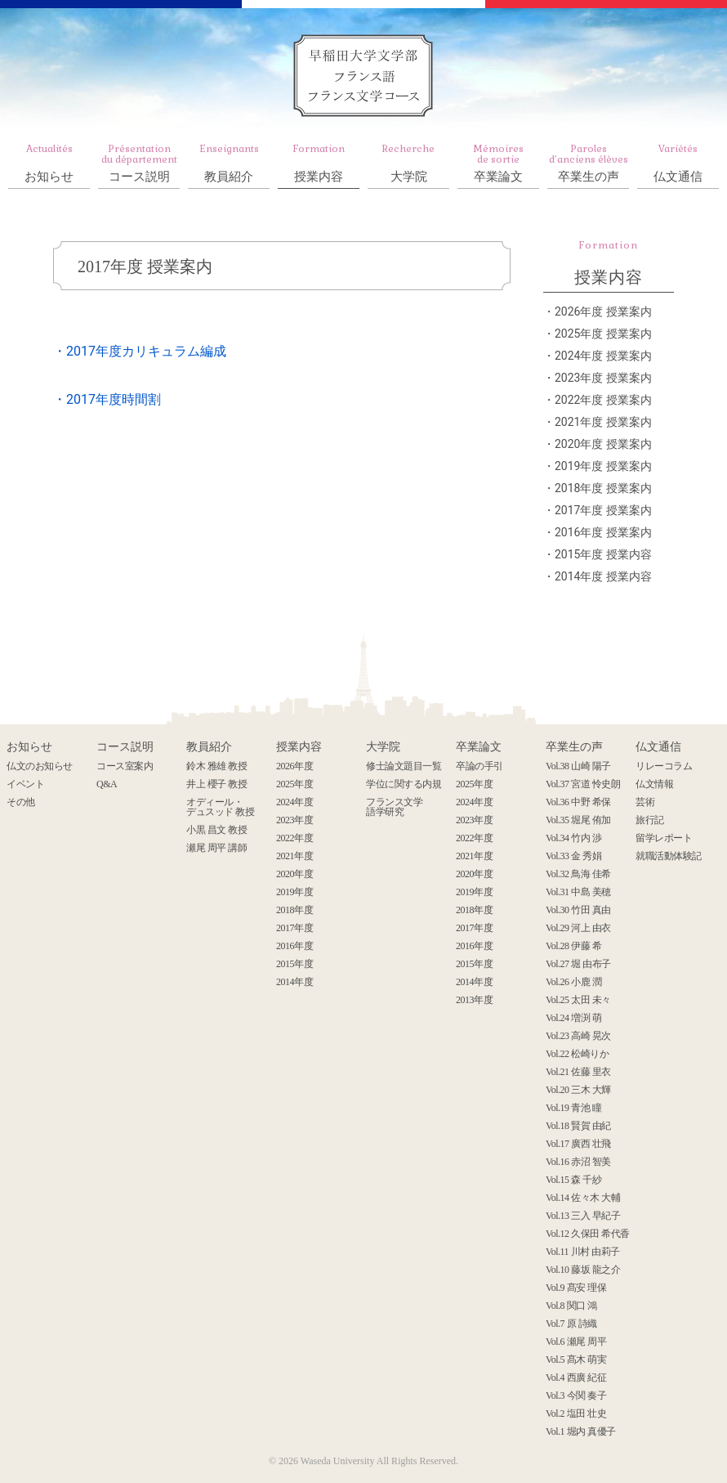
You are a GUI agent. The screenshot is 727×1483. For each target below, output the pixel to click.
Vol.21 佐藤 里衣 (578, 1072)
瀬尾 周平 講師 (216, 848)
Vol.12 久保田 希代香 (588, 1233)
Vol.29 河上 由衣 (578, 928)
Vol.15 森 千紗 (573, 1179)
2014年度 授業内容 (603, 576)
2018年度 (294, 910)
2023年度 (294, 820)
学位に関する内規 (403, 784)
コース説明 (139, 162)
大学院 (408, 162)
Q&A (106, 784)
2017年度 (294, 928)
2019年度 (294, 892)
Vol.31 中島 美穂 (578, 892)
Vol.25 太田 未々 (578, 1000)
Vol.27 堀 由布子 (578, 964)
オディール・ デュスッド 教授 (220, 807)
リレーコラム (664, 766)
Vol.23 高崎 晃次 (578, 1036)
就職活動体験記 (669, 856)
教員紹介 (229, 162)
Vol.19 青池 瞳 (573, 1107)
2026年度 (294, 766)
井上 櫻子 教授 (216, 784)
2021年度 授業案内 (603, 421)
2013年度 (474, 1000)
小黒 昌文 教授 (216, 830)
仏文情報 (654, 784)
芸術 (645, 802)
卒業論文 (498, 162)
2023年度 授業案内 (603, 377)
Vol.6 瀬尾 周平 (576, 1341)
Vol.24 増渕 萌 (573, 1018)
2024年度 (294, 802)
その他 (21, 802)
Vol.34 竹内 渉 (573, 838)
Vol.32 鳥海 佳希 (578, 874)
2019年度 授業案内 (603, 466)
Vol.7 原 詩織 (571, 1323)
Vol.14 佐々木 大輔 (583, 1197)
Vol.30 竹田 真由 (578, 910)
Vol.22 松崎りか (577, 1054)
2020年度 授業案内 (603, 443)
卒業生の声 (588, 162)
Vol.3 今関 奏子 (576, 1395)
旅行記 (650, 820)
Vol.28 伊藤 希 (573, 946)
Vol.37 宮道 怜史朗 (583, 784)
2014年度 (294, 982)
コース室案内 (124, 766)
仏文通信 (678, 162)
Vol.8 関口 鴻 (571, 1305)
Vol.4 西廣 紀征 (576, 1377)
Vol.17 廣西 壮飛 (578, 1143)
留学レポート (664, 838)
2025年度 (294, 784)
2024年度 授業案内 (603, 355)
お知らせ (49, 162)
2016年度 (294, 946)
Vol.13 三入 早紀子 (583, 1215)
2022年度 (294, 838)
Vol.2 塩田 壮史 (576, 1413)
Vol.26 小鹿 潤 (573, 982)
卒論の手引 (479, 766)
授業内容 (318, 162)
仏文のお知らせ (40, 766)
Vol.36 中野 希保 (578, 802)
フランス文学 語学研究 (394, 807)
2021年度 (294, 856)
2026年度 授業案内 (603, 311)
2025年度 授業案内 (603, 333)
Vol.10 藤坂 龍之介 (583, 1269)
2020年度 (294, 874)
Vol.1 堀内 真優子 (581, 1431)
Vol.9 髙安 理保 (576, 1287)
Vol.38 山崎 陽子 (578, 766)
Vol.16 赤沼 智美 (578, 1161)
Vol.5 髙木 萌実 (576, 1359)
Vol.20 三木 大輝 (578, 1089)
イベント (25, 784)
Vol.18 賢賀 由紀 (578, 1125)
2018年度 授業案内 (603, 488)
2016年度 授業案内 (603, 532)
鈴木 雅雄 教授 (216, 766)
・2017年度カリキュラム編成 (139, 351)
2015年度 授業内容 (603, 554)
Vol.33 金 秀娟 (573, 856)
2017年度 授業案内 (145, 267)
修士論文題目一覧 (403, 766)
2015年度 (294, 964)
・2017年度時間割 (107, 399)
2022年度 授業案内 (603, 399)
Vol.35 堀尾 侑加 (578, 820)
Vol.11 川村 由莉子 (583, 1251)
